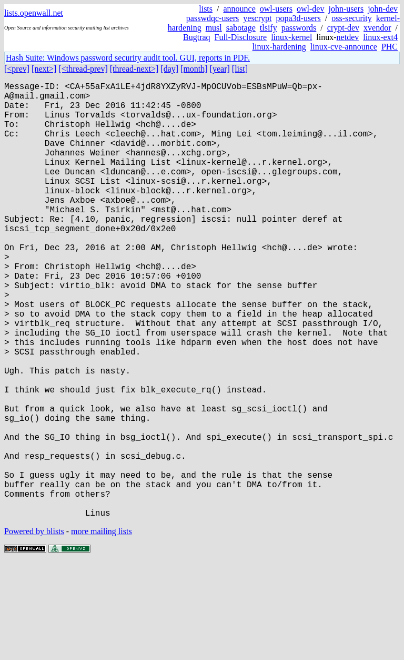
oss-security (351, 18)
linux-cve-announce (343, 46)
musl (214, 27)
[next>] (44, 68)
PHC (389, 46)
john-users (345, 8)
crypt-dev (343, 27)
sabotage (241, 27)
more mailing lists (101, 628)
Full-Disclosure (241, 37)
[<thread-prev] (82, 68)
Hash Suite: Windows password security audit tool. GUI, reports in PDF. (128, 57)
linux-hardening (279, 46)
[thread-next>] (134, 68)
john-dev (383, 8)
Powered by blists (34, 628)
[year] (220, 68)
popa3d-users (298, 18)
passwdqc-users (212, 18)
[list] (240, 68)
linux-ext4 (380, 37)
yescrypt (257, 18)
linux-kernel (291, 37)
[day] (169, 68)
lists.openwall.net (33, 12)
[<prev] (16, 68)
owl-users (276, 8)
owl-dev (310, 8)
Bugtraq (196, 37)
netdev (348, 37)
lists (206, 8)
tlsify (268, 27)
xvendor (377, 27)
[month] (194, 68)
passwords (299, 27)
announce (240, 8)
